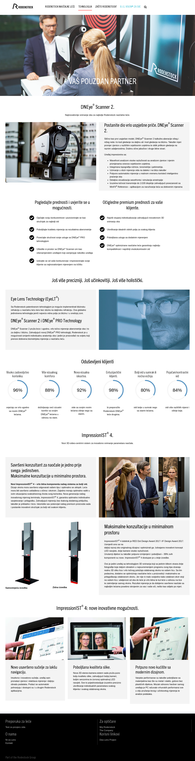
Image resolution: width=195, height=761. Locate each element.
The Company (106, 730)
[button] (145, 7)
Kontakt (9, 743)
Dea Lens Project (108, 740)
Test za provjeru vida (15, 727)
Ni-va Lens (10, 740)
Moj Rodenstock (107, 727)
